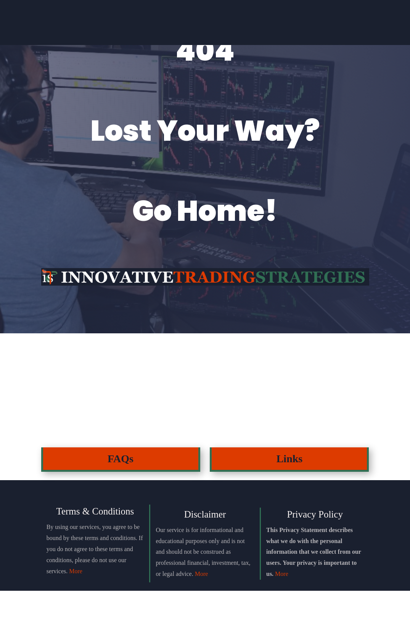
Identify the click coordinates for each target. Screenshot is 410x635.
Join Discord (131, 27)
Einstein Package (205, 28)
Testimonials (278, 28)
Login (351, 28)
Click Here (66, 451)
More (75, 615)
